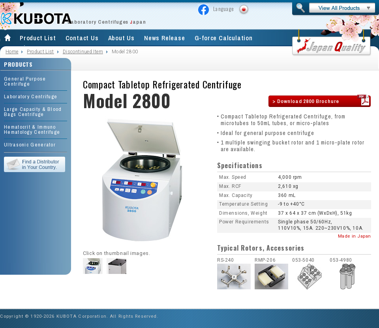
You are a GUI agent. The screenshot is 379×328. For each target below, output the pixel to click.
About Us (121, 38)
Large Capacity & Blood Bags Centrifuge (33, 112)
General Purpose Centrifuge (25, 81)
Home (12, 51)
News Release (164, 38)
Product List (38, 38)
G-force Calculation (224, 38)
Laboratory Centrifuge (30, 96)
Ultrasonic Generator (30, 144)
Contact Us (82, 38)
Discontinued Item (83, 51)
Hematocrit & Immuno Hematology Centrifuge (32, 129)
